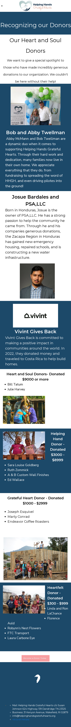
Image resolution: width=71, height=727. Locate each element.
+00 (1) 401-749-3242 (20, 720)
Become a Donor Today (36, 658)
